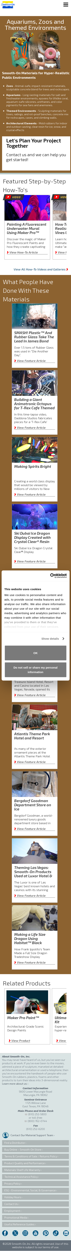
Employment (12, 1210)
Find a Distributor (14, 1142)
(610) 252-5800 (37, 1114)
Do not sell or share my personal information (35, 670)
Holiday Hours (12, 1197)
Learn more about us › (15, 1083)
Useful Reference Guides (19, 1224)
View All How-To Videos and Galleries (41, 269)
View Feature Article (30, 360)
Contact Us (11, 1203)
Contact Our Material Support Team (32, 1135)
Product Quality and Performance (24, 1163)
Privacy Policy (12, 1183)
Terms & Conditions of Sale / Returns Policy (30, 1156)
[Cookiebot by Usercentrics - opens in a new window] (50, 575)
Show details (50, 638)
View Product (19, 1040)
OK (35, 652)
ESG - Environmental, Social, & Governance (30, 1190)
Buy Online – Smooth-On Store (22, 1149)
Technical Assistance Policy (21, 1176)
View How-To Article (22, 252)
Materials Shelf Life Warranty (22, 1169)
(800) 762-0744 (37, 1121)
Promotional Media (15, 1217)
